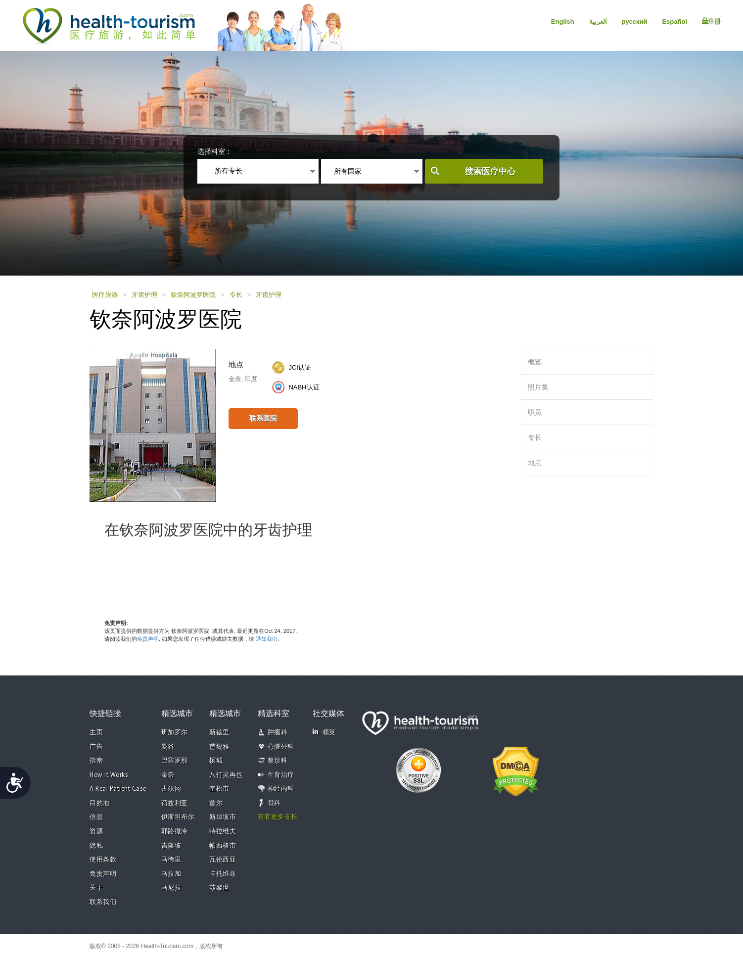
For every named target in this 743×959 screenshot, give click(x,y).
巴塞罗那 (174, 761)
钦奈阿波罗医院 (193, 294)
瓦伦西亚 (222, 860)
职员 (535, 412)
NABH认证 (303, 387)
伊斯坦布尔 (178, 817)
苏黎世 (219, 888)
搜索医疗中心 (490, 171)
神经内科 (281, 789)
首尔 (216, 803)
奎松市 (219, 789)
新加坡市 (222, 817)
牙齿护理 (144, 294)
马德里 (171, 860)
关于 (96, 888)
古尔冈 (171, 789)
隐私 (96, 846)
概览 (535, 362)
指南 (96, 761)
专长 (236, 294)
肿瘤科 (278, 732)
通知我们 (267, 639)
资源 (96, 831)
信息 (96, 817)
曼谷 (168, 747)
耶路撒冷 (174, 831)
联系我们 (103, 902)
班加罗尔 (174, 732)
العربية (598, 21)
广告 (96, 747)
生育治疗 (281, 775)
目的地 (100, 803)
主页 (96, 732)
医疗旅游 (105, 294)
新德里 (219, 732)
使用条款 (103, 860)
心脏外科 (281, 747)
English (562, 21)
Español (674, 21)
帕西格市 (222, 846)
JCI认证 (299, 367)
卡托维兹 (222, 874)
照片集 (538, 387)
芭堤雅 (219, 747)
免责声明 (148, 639)
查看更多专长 (278, 817)
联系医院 (263, 418)
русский (635, 21)
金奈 (168, 775)
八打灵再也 (226, 775)
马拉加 (171, 874)
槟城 (216, 761)
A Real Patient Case (118, 789)
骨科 (274, 803)
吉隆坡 (171, 846)
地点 (535, 463)
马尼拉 (171, 888)
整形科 (278, 761)
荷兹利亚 (174, 803)
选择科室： (214, 151)
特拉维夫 (222, 831)
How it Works (109, 775)
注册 (711, 21)
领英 (324, 732)
